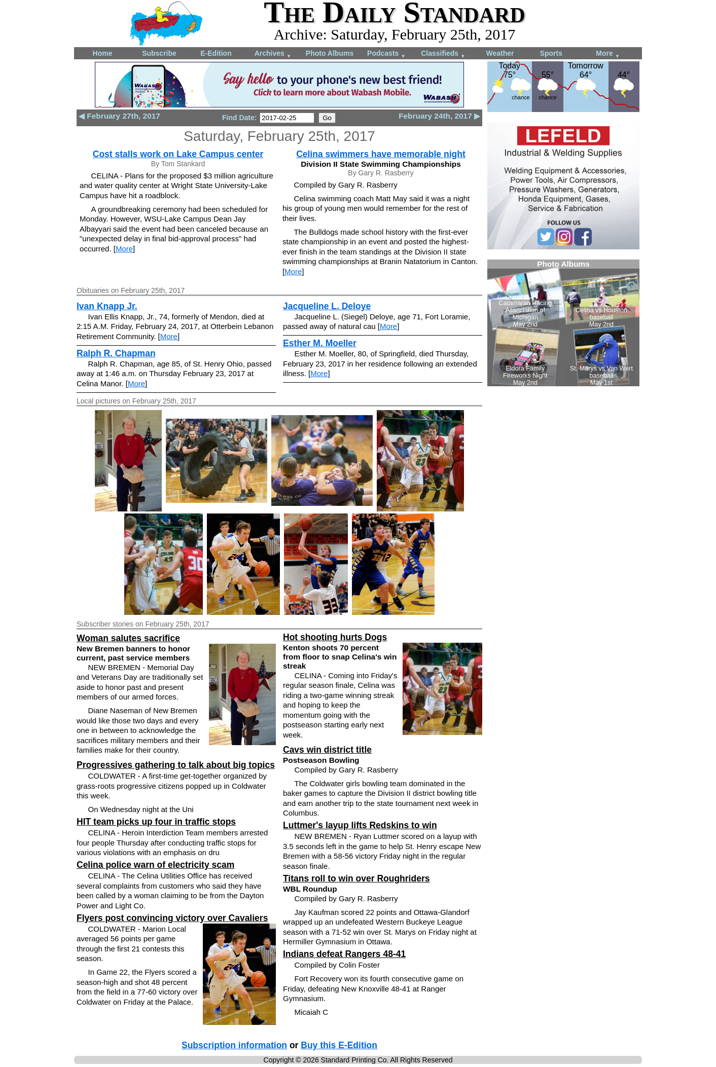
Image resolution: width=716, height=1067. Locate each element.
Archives (273, 54)
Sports (551, 53)
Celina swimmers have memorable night (381, 154)
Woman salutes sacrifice (128, 638)
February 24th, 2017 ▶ (439, 116)
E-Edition (215, 53)
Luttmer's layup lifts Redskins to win (360, 825)
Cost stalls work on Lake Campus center (178, 154)
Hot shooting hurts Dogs (335, 637)
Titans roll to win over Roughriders (356, 878)
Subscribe (159, 53)
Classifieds (443, 54)
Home (103, 53)
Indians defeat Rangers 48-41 (344, 954)
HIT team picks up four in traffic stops (156, 822)
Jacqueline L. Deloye (327, 306)
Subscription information (234, 1045)
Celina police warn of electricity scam (155, 865)
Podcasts (386, 54)
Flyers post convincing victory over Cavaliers (172, 918)
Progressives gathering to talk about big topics (176, 765)
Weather (500, 53)
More (608, 54)
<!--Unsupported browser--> (563, 323)
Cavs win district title (327, 750)
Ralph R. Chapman (116, 353)
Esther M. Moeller (319, 343)
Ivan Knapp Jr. (107, 306)
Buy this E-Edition (339, 1045)
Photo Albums (329, 53)
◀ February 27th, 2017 (119, 116)
